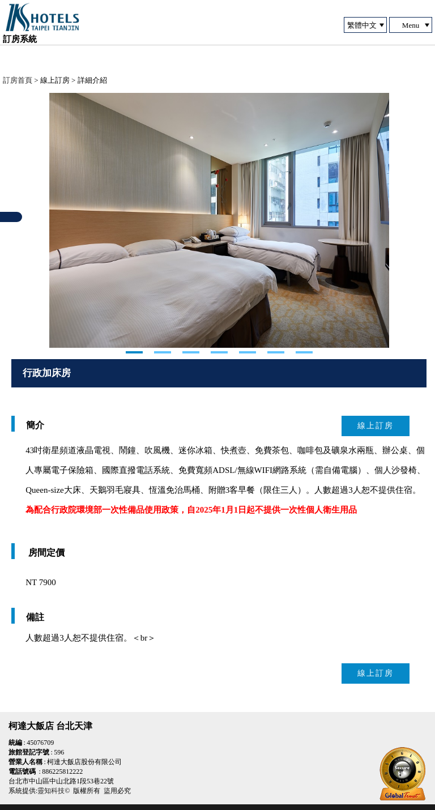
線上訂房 (375, 425)
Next (58, 220)
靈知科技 (51, 791)
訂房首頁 (17, 80)
